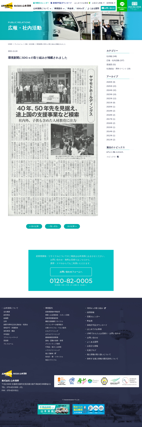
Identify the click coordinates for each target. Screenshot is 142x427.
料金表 (90, 321)
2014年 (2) (110, 131)
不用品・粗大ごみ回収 (53, 347)
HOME (10, 44)
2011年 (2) (110, 140)
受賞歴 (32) (111, 65)
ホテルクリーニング (52, 334)
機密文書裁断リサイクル (54, 321)
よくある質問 (92, 342)
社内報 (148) (111, 56)
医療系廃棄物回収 (51, 318)
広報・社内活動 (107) (115, 60)
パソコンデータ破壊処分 (54, 324)
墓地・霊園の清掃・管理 (54, 340)
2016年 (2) (110, 123)
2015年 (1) (110, 127)
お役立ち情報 (97, 3)
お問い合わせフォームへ (71, 272)
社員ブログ (91, 350)
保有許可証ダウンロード (62, 3)
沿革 (5, 321)
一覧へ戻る (53, 226)
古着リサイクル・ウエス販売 (55, 328)
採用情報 (90, 312)
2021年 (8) (110, 103)
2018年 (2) (110, 115)
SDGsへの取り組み (95, 308)
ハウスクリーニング (52, 350)
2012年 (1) (110, 136)
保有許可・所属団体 (11, 328)
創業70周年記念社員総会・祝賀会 (16, 324)
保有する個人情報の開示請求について (102, 359)
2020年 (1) (110, 107)
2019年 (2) (110, 111)
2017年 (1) (110, 119)
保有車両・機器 (9, 331)
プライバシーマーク (11, 337)
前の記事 (35, 226)
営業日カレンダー (42, 3)
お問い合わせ (109, 8)
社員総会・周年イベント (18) (118, 69)
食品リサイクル (51, 360)
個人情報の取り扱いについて (99, 354)
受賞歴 (6, 340)
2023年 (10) (111, 94)
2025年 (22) (111, 86)
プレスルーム (18, 44)
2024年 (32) (111, 90)
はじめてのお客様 (81, 3)
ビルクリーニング (51, 331)
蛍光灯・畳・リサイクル (54, 357)
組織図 (6, 318)
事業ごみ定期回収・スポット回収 (57, 315)
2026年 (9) (110, 82)
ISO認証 (7, 334)
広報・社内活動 (29, 44)
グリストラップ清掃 (52, 344)
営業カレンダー (93, 317)
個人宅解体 (49, 353)
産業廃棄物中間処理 (52, 312)
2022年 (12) (111, 98)
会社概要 (7, 312)
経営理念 (7, 315)
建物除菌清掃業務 (51, 337)
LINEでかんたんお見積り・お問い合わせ (103, 333)
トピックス (111, 157)
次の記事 (71, 226)
